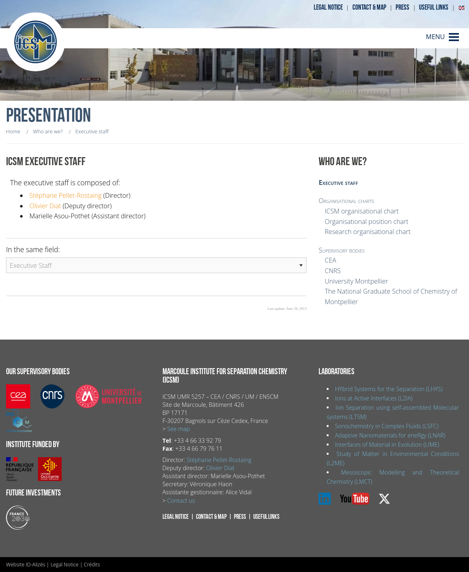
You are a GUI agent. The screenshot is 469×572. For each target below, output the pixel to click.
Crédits (92, 564)
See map (178, 429)
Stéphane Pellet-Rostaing (65, 195)
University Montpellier (356, 281)
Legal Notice (64, 564)
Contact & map (369, 7)
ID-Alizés (35, 564)
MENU (435, 36)
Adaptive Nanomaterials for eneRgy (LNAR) (390, 435)
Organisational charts (346, 200)
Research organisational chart (368, 231)
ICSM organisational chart (361, 211)
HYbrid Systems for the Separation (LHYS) (389, 389)
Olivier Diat (45, 205)
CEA (330, 260)
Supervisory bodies (342, 250)
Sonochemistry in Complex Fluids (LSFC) (387, 426)
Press (402, 7)
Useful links (433, 7)
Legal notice (328, 7)
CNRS (333, 270)
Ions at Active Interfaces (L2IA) (374, 398)
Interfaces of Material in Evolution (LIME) (387, 444)
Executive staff (338, 182)
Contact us (181, 500)
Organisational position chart (366, 221)
